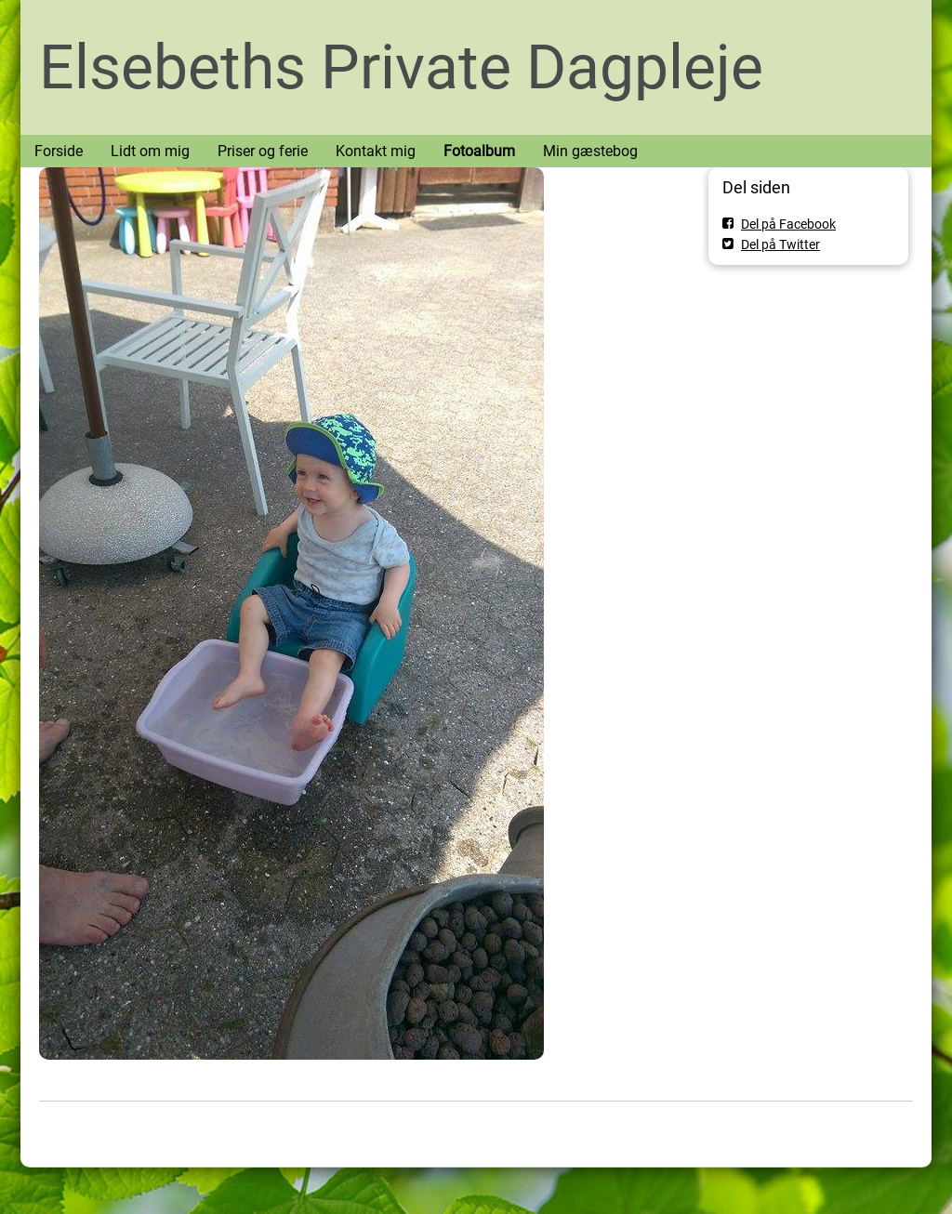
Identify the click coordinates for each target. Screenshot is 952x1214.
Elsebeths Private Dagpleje (401, 67)
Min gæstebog (590, 151)
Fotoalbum (479, 151)
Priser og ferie (263, 151)
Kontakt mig (376, 151)
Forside (58, 151)
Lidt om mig (150, 151)
